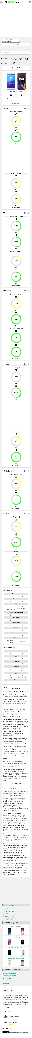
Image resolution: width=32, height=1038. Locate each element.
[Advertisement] (16, 21)
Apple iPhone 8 (7, 914)
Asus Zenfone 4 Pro (8, 911)
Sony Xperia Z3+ (16, 67)
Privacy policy (6, 1007)
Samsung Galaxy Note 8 (9, 919)
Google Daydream (8, 981)
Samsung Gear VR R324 (9, 975)
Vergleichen (16, 44)
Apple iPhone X (7, 909)
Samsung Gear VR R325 (9, 973)
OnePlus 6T (16, 69)
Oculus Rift (6, 983)
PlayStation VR (7, 978)
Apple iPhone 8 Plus (8, 916)
